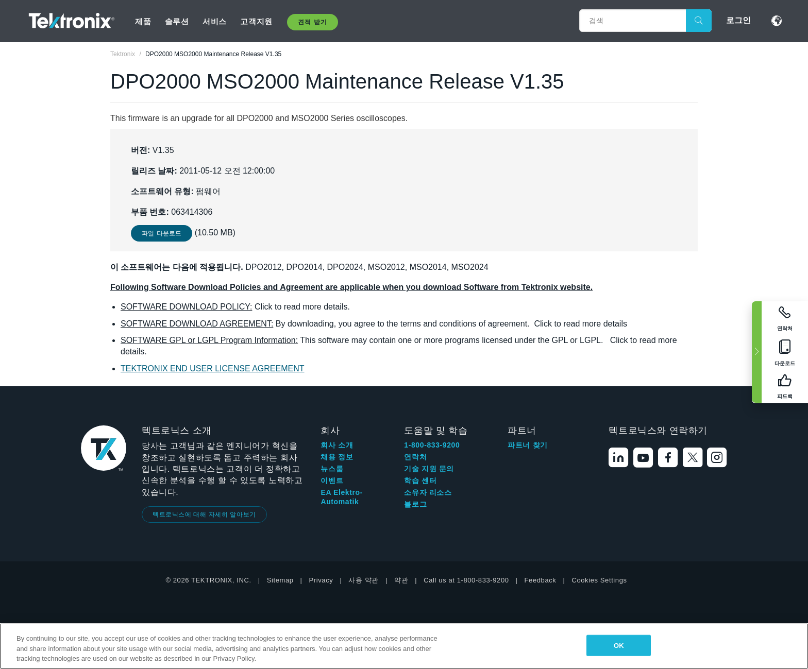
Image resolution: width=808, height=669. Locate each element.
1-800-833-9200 (432, 445)
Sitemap (280, 580)
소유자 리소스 (427, 492)
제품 (143, 21)
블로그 (415, 504)
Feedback (541, 580)
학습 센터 (420, 480)
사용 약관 (363, 580)
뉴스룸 (332, 469)
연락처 (415, 457)
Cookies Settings (599, 580)
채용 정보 (337, 457)
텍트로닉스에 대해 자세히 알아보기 (204, 514)
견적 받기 (312, 22)
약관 (401, 580)
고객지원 (256, 21)
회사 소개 (337, 445)
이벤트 (332, 480)
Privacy (321, 580)
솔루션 (177, 21)
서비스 (215, 21)
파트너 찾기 (528, 445)
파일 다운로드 (161, 233)
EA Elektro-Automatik (342, 497)
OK (619, 645)
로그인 (738, 20)
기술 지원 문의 (429, 469)
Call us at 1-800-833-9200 (466, 580)
